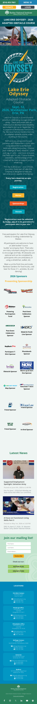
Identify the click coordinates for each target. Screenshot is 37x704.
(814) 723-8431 (19, 647)
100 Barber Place (18, 594)
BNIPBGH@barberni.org (19, 615)
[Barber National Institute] (18, 13)
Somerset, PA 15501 (18, 658)
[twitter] (16, 701)
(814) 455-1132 (19, 602)
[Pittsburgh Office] (18, 608)
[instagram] (10, 701)
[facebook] (4, 701)
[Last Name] (18, 547)
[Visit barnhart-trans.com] (27, 425)
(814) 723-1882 (19, 649)
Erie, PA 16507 (19, 596)
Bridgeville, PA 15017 (18, 612)
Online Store (18, 571)
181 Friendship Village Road (18, 671)
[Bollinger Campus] (18, 640)
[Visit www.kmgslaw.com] (27, 406)
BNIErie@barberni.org (19, 599)
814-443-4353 (19, 664)
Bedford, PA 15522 (18, 672)
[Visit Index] (10, 348)
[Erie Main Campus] (18, 593)
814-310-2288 (19, 678)
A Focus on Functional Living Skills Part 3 (18, 505)
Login (28, 7)
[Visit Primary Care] (10, 387)
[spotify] (33, 701)
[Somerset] (19, 655)
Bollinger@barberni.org (19, 646)
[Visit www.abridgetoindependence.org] (10, 368)
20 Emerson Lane (18, 609)
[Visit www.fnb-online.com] (27, 387)
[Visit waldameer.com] (27, 291)
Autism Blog (18, 566)
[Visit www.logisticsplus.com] (27, 329)
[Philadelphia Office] (19, 624)
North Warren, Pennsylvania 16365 (18, 643)
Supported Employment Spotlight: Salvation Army (18, 469)
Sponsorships (18, 203)
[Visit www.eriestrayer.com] (27, 348)
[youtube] (27, 701)
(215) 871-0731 (19, 633)
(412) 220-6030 (19, 617)
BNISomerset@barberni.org (19, 661)
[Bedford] (18, 669)
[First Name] (18, 543)
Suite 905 (18, 611)
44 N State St (18, 641)
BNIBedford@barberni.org (19, 675)
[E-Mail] (18, 551)
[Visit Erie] (10, 329)
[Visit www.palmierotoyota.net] (10, 291)
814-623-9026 (19, 677)
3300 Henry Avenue (18, 625)
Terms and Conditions (18, 696)
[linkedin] (21, 701)
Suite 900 (18, 627)
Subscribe (18, 556)
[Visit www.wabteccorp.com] (10, 310)
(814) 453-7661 (9, 2)
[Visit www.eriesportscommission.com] (10, 406)
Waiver (18, 195)
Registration (18, 187)
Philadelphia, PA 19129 (18, 628)
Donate (9, 7)
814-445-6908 (19, 662)
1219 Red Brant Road (18, 656)
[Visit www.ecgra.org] (27, 310)
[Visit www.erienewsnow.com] (27, 367)
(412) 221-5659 (19, 618)
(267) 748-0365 (19, 634)
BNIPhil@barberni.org (19, 631)
